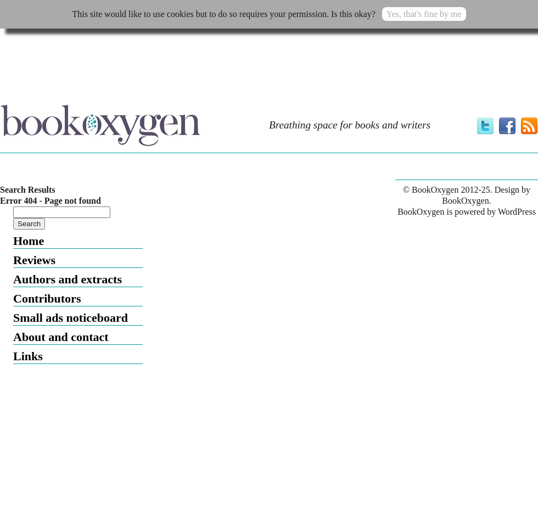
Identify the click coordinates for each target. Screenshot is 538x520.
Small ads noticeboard (70, 318)
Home (28, 241)
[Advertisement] (137, 61)
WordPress (517, 211)
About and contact (61, 337)
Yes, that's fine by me (424, 14)
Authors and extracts (67, 279)
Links (28, 356)
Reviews (34, 260)
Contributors (47, 298)
